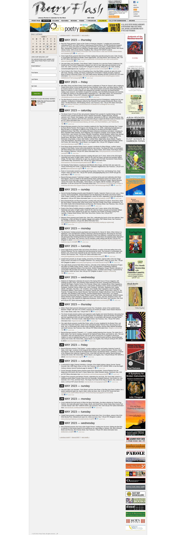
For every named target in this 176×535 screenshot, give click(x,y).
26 (51, 49)
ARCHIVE (132, 21)
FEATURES (64, 21)
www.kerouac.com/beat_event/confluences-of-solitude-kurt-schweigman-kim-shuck (89, 104)
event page (81, 53)
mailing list (136, 16)
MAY (43, 37)
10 (44, 44)
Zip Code (34, 86)
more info (40, 103)
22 (36, 49)
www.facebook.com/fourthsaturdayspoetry (93, 374)
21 (33, 49)
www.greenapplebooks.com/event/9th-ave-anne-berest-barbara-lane (81, 256)
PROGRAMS (91, 21)
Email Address (36, 66)
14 (33, 46)
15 (36, 46)
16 (40, 46)
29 (36, 52)
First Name (34, 72)
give (135, 9)
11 (47, 44)
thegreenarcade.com (78, 321)
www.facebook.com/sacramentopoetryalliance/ (75, 162)
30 (40, 52)
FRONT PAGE (36, 21)
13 (54, 44)
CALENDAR (102, 21)
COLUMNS (55, 21)
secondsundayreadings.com (99, 198)
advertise (136, 7)
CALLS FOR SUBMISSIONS (117, 21)
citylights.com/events (109, 271)
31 (44, 52)
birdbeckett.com (83, 206)
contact (135, 14)
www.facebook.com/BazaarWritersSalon (77, 407)
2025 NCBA (46, 21)
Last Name (34, 79)
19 (51, 46)
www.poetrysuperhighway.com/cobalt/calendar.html (91, 262)
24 (44, 49)
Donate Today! (114, 16)
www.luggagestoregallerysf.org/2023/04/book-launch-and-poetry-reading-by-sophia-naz (87, 222)
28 (33, 52)
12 (51, 44)
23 (40, 49)
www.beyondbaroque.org (68, 144)
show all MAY (76, 35)
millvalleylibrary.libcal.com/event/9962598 (73, 97)
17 (44, 46)
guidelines (136, 11)
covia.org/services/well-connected (96, 69)
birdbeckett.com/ (66, 432)
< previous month (64, 35)
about (135, 5)
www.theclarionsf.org (73, 168)
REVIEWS (74, 21)
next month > (85, 35)
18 (47, 46)
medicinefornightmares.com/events (96, 300)
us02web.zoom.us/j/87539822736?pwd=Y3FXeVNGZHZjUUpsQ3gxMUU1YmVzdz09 (86, 393)
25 (47, 49)
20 (54, 46)
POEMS (81, 21)
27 (54, 49)
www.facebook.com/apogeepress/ (95, 382)
